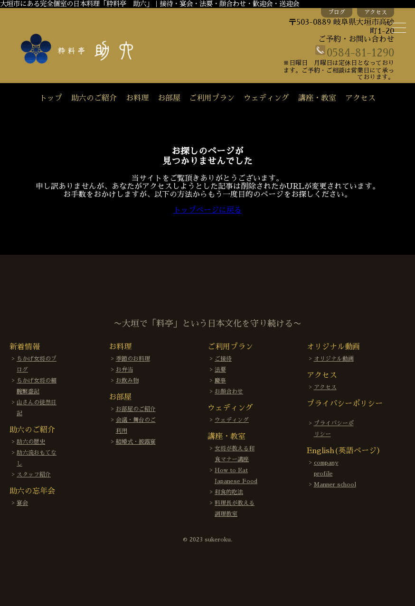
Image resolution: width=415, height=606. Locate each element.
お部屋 (169, 98)
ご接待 (223, 359)
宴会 (22, 503)
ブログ (336, 12)
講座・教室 (317, 98)
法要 (220, 370)
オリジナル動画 (334, 359)
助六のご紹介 (94, 98)
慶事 (220, 380)
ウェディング (266, 98)
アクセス (375, 12)
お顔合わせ (229, 391)
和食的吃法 (229, 492)
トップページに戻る (207, 210)
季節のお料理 (133, 359)
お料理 (137, 98)
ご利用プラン (212, 98)
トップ (50, 98)
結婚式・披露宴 (136, 442)
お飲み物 (127, 380)
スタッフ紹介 (34, 474)
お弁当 (124, 370)
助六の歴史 (31, 442)
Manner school (335, 484)
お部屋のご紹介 (136, 409)
